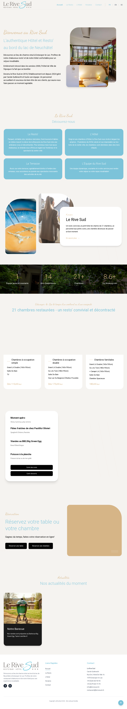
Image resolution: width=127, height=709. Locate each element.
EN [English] (116, 5)
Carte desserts (32, 473)
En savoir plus (73, 238)
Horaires (88, 5)
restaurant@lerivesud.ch (95, 690)
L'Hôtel (79, 5)
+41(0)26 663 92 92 (94, 681)
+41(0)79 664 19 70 (94, 684)
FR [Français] (110, 5)
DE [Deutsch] (122, 5)
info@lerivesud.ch (93, 687)
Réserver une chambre (40, 546)
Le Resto (69, 5)
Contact (98, 5)
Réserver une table (16, 546)
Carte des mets (31, 467)
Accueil (60, 5)
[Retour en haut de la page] (120, 702)
